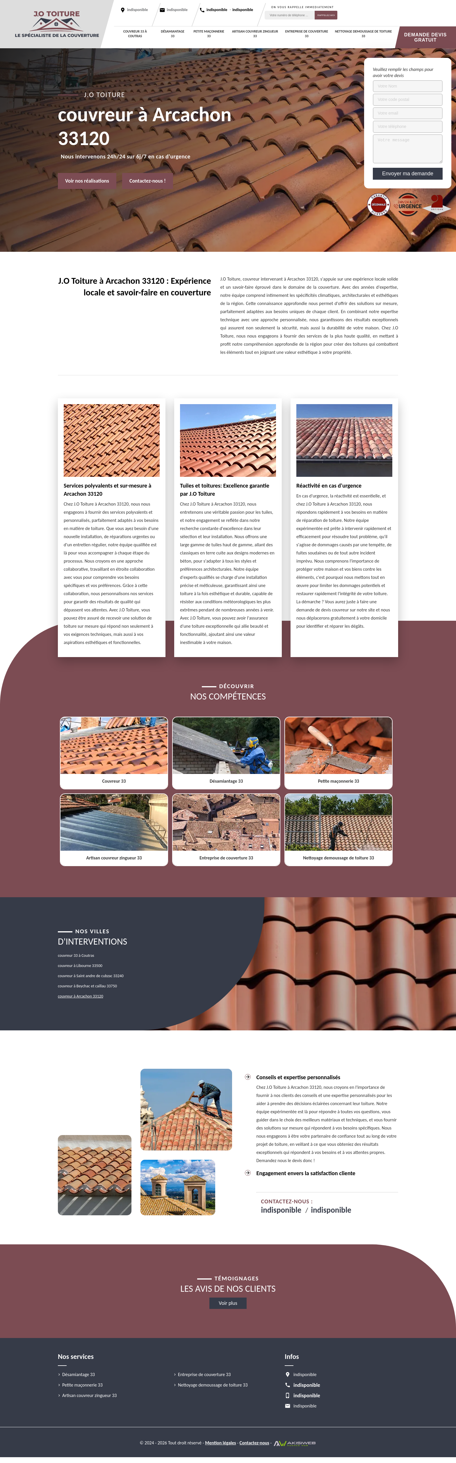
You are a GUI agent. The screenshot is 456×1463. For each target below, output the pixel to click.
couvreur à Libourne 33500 (80, 965)
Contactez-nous (254, 1443)
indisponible (177, 9)
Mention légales (220, 1443)
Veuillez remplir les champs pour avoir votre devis (403, 72)
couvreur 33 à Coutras (135, 33)
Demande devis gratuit (425, 37)
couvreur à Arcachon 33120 (80, 996)
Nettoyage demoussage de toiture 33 (363, 33)
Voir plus (228, 1303)
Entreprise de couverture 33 (306, 33)
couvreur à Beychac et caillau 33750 (87, 986)
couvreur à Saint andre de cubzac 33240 (91, 975)
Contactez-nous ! (147, 181)
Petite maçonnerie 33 (209, 33)
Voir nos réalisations (87, 181)
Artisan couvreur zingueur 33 (255, 33)
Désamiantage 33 (172, 33)
